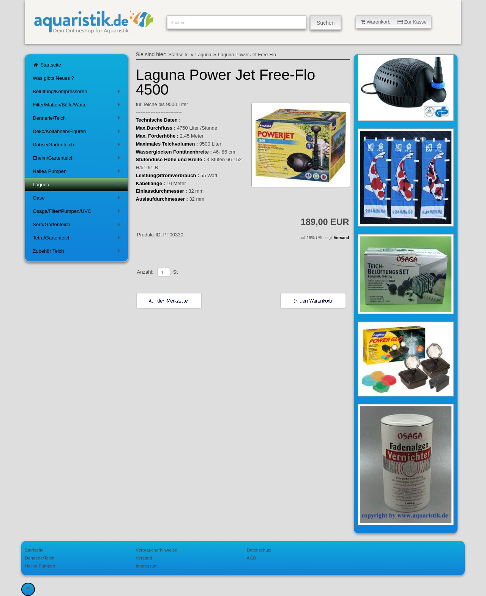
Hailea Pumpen (78, 172)
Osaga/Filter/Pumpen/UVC (78, 212)
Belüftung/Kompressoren (78, 93)
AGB (251, 557)
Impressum (147, 565)
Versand (341, 238)
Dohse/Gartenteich (78, 146)
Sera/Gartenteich (78, 226)
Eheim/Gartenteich (78, 159)
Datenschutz (259, 549)
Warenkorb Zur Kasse (394, 22)
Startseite (47, 65)
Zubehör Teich (78, 252)
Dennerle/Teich (78, 119)
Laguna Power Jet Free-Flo (247, 54)
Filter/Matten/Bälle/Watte (78, 106)
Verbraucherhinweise (156, 549)
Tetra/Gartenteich (78, 239)
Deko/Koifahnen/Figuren (78, 132)
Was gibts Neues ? (53, 78)
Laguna (78, 186)
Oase (78, 199)
